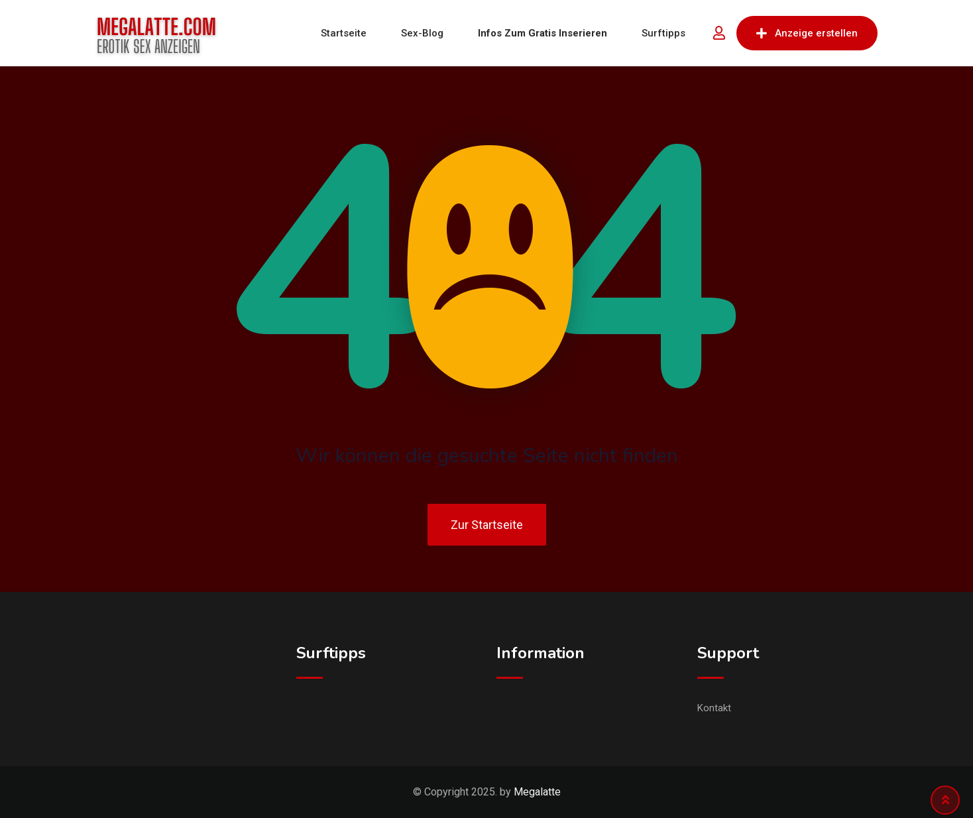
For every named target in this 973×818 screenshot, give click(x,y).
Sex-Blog (422, 33)
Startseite (344, 33)
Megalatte (537, 792)
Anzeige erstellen (807, 33)
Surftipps (663, 33)
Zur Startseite (487, 525)
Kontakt (714, 708)
